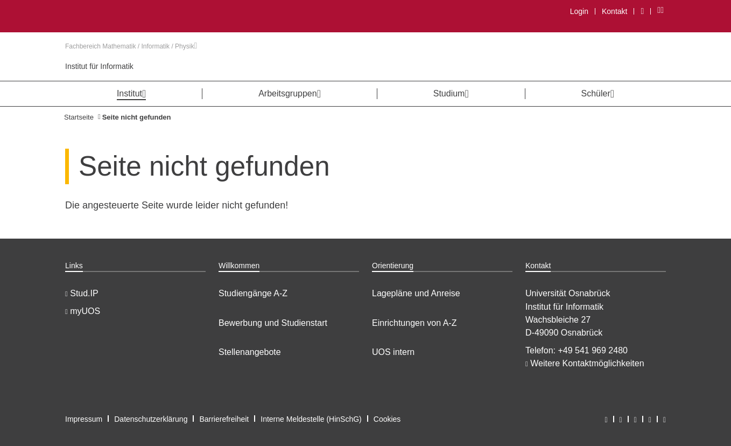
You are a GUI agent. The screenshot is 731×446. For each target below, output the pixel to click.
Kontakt (614, 11)
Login (579, 11)
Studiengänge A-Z (253, 293)
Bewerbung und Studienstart (273, 322)
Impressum (83, 419)
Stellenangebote (250, 352)
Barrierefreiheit (224, 419)
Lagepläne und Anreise (416, 293)
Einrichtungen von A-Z (414, 322)
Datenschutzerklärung (150, 419)
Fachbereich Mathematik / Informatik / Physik (131, 46)
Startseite (79, 117)
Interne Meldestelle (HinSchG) (311, 419)
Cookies (387, 419)
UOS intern (393, 352)
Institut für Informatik (99, 66)
